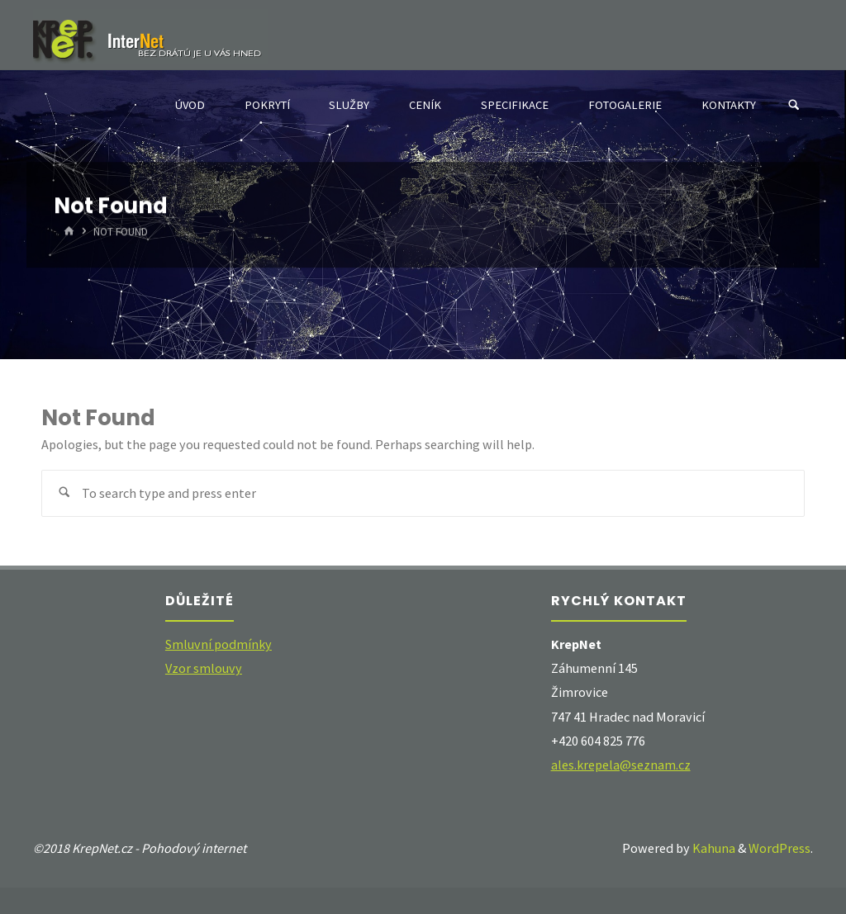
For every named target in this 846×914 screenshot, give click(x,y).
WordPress (779, 848)
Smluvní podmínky (218, 644)
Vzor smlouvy (203, 668)
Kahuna (712, 848)
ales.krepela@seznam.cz (621, 764)
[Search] (794, 105)
